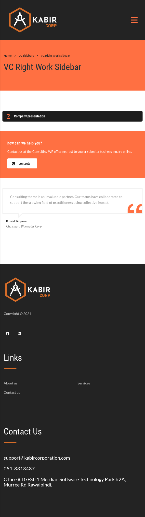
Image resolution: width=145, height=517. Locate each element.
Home (8, 55)
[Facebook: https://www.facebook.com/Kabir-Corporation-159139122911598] (8, 333)
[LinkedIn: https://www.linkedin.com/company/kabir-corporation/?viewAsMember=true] (19, 333)
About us (10, 383)
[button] (72, 116)
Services (84, 383)
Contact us (12, 392)
